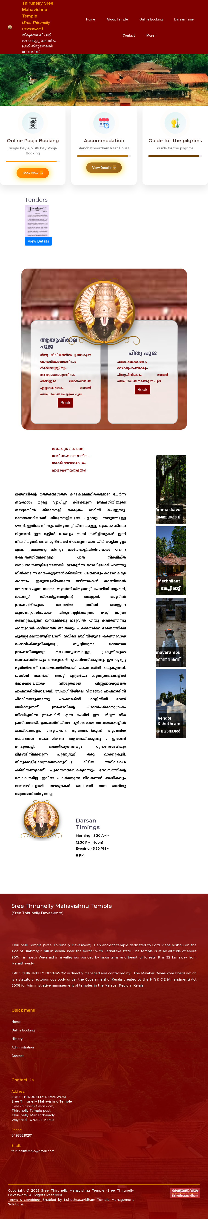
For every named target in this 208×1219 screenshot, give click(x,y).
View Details (104, 167)
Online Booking (151, 19)
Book (65, 403)
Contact (129, 35)
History (17, 1039)
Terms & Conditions (26, 1200)
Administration (22, 1047)
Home (90, 19)
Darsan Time (184, 19)
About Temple (117, 19)
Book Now (33, 173)
